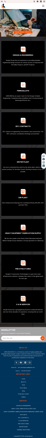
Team (23, 385)
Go (43, 338)
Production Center (23, 394)
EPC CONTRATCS (23, 417)
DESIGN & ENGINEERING (23, 405)
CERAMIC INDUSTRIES (23, 430)
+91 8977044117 (26, 371)
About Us (23, 382)
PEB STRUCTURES (23, 423)
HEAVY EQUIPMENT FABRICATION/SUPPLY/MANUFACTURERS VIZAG (23, 411)
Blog (23, 391)
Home (23, 379)
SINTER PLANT (23, 426)
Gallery (23, 397)
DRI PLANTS (23, 414)
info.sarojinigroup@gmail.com (26, 367)
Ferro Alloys (23, 388)
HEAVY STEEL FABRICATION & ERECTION (23, 408)
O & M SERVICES (23, 420)
